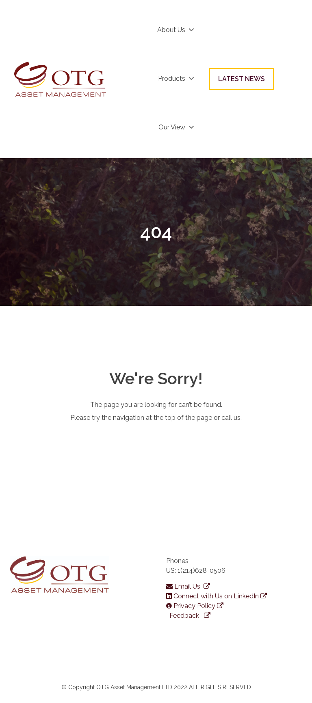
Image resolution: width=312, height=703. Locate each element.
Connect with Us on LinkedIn (216, 596)
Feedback (189, 615)
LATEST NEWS (241, 79)
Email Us (188, 586)
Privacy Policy (194, 606)
